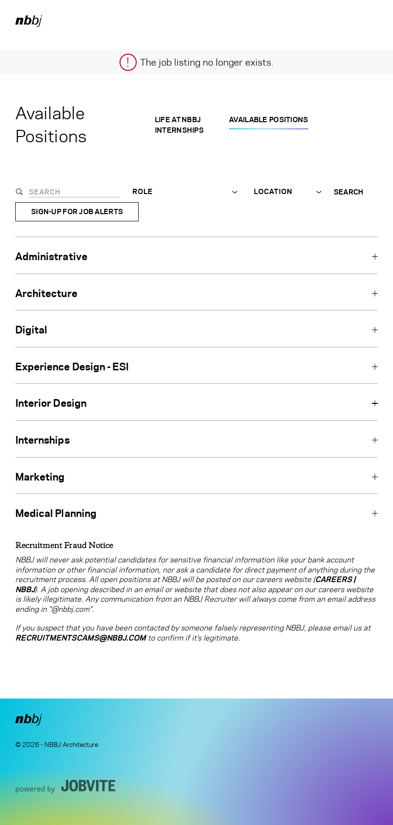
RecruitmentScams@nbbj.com (80, 637)
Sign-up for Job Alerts (77, 211)
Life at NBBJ (178, 120)
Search (349, 192)
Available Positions (268, 120)
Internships (179, 130)
